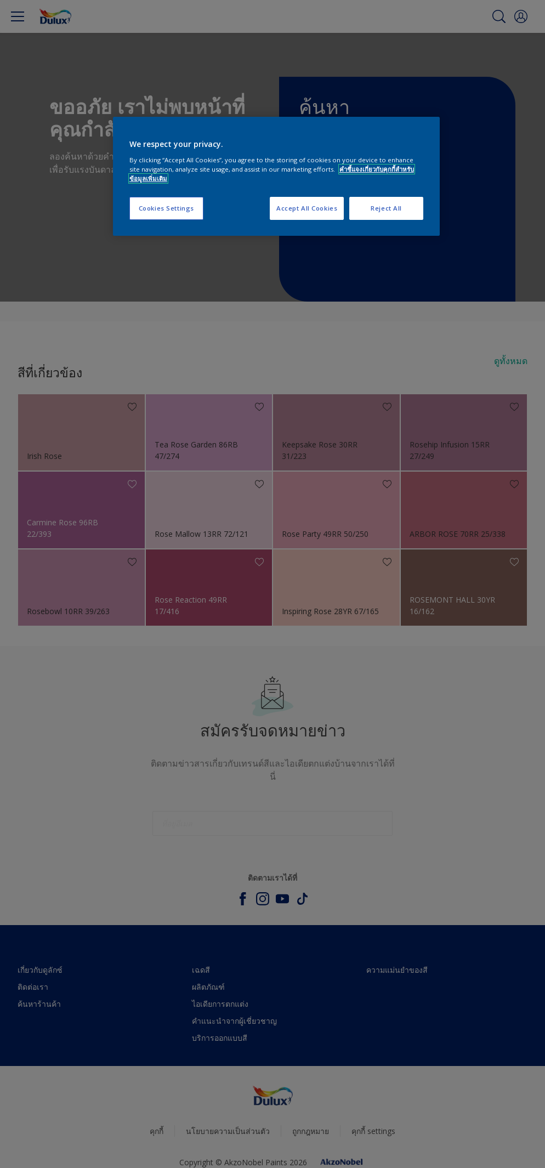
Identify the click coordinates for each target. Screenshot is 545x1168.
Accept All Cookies (306, 208)
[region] (276, 176)
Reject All (386, 208)
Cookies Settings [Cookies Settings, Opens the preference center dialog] (166, 208)
